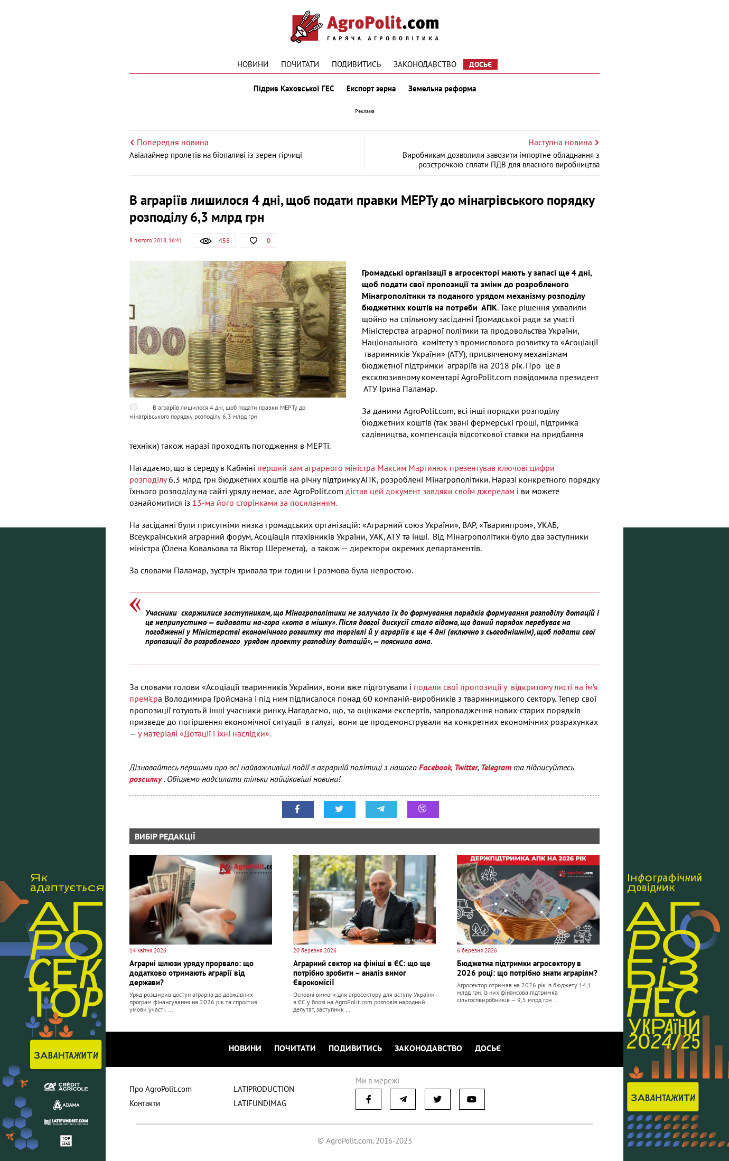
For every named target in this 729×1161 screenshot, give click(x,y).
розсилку (146, 778)
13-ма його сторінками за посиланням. (264, 502)
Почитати (300, 64)
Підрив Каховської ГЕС (294, 88)
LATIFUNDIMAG (259, 1103)
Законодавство (425, 64)
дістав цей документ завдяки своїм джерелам (430, 491)
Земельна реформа (442, 88)
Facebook (435, 767)
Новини (252, 64)
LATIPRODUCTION (263, 1089)
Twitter (466, 767)
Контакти (144, 1103)
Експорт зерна (371, 88)
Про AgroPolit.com (160, 1089)
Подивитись (356, 64)
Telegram (496, 767)
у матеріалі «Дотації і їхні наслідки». (204, 733)
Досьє (480, 64)
